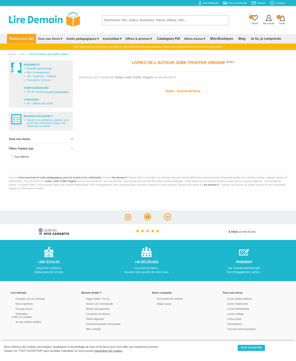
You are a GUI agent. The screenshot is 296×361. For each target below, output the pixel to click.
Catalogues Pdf (164, 38)
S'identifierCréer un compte (21, 315)
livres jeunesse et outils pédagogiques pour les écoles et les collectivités (60, 177)
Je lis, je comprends (253, 38)
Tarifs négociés (91, 318)
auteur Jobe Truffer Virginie (60, 181)
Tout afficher (21, 156)
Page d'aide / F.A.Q (94, 298)
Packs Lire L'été (20, 38)
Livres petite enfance (236, 298)
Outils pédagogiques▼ (80, 38)
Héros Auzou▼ (189, 38)
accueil (12, 54)
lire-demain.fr (119, 177)
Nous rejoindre (20, 303)
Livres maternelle (233, 303)
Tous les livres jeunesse (237, 328)
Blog (232, 38)
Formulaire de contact (165, 298)
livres (22, 54)
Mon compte (90, 328)
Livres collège (232, 313)
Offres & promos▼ (136, 38)
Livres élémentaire (234, 308)
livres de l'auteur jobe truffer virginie (48, 54)
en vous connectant (56, 91)
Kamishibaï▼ (109, 38)
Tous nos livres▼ (47, 38)
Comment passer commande (99, 323)
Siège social (160, 303)
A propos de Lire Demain (26, 298)
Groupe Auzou (20, 308)
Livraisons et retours (94, 313)
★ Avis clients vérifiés (24, 321)
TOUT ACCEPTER (251, 347)
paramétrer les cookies (108, 350)
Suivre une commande (95, 303)
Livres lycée (230, 318)
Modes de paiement (94, 308)
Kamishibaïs (231, 323)
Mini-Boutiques (215, 38)
